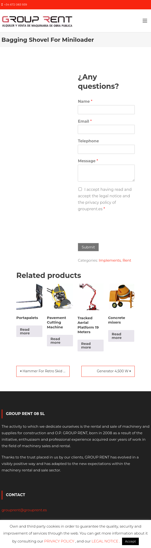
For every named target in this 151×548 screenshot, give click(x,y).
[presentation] (114, 235)
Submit (88, 247)
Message (88, 161)
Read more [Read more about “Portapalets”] (25, 331)
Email (85, 121)
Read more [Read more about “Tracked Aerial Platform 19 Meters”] (86, 345)
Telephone (88, 141)
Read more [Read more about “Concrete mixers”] (117, 336)
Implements (110, 260)
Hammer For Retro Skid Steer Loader (46, 371)
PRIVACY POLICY (59, 541)
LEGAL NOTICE (105, 541)
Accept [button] (130, 541)
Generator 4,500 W (113, 371)
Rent (127, 260)
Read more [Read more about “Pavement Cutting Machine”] (55, 341)
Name (85, 101)
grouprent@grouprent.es (24, 510)
